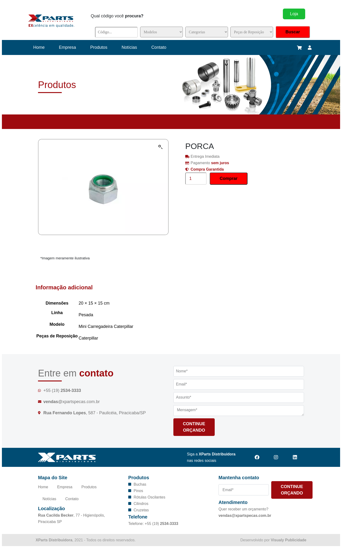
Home (39, 47)
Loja (294, 13)
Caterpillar (88, 338)
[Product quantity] (196, 179)
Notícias (129, 47)
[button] (160, 147)
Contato (158, 47)
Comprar (229, 178)
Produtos (98, 47)
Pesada (86, 314)
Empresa (67, 47)
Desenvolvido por (273, 540)
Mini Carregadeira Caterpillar (106, 326)
